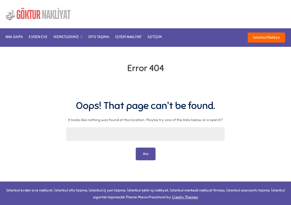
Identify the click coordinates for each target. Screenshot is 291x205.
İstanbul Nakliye (267, 37)
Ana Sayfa (14, 37)
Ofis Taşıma (98, 37)
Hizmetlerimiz (66, 37)
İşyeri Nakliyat (128, 37)
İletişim (155, 37)
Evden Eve (38, 37)
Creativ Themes (185, 196)
